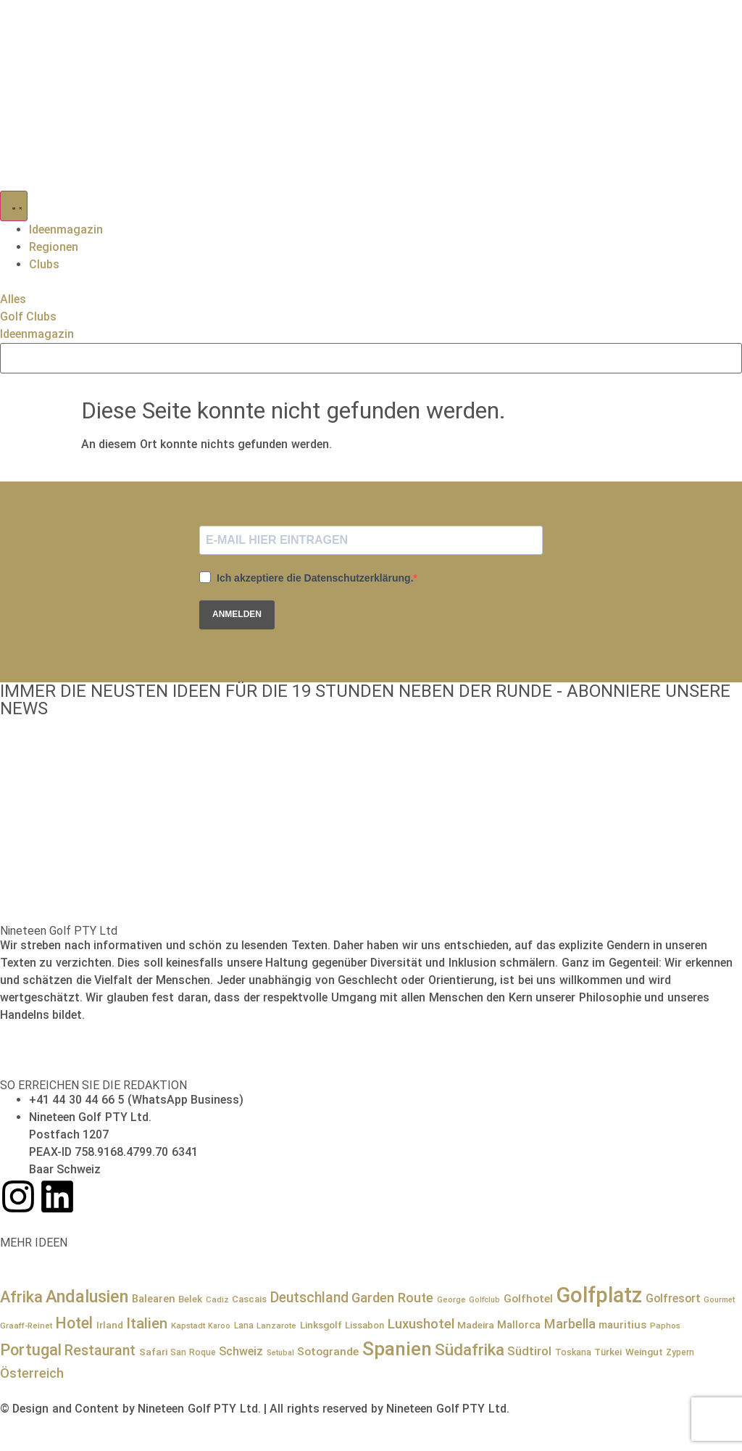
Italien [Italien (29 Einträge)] (146, 1323)
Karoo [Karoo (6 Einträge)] (219, 1326)
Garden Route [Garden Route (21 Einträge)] (392, 1297)
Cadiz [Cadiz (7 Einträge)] (217, 1299)
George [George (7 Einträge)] (451, 1299)
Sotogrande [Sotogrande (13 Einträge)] (328, 1351)
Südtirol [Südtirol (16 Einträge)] (529, 1351)
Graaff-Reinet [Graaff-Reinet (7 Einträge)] (26, 1325)
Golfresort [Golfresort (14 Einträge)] (673, 1298)
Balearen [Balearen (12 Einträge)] (153, 1298)
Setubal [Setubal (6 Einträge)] (280, 1352)
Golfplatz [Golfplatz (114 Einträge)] (599, 1295)
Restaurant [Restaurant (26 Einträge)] (100, 1350)
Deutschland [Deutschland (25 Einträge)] (309, 1297)
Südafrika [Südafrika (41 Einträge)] (469, 1350)
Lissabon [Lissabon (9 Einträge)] (364, 1325)
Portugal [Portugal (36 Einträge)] (31, 1350)
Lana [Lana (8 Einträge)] (244, 1325)
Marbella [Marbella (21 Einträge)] (570, 1323)
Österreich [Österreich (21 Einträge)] (32, 1373)
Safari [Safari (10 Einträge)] (153, 1351)
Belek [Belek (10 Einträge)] (190, 1299)
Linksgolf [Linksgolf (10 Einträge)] (321, 1325)
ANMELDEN (237, 614)
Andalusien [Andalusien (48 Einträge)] (87, 1296)
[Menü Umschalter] (14, 206)
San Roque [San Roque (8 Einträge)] (192, 1352)
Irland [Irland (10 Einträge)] (109, 1325)
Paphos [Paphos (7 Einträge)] (665, 1325)
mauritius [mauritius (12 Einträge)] (622, 1324)
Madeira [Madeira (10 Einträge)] (475, 1325)
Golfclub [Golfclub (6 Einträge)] (484, 1300)
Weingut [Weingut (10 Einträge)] (644, 1351)
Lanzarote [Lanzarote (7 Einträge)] (276, 1325)
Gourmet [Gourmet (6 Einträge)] (719, 1300)
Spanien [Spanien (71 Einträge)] (397, 1349)
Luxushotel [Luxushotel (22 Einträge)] (421, 1324)
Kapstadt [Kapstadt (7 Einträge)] (188, 1325)
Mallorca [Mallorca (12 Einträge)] (519, 1324)
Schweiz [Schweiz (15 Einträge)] (241, 1351)
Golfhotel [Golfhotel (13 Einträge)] (528, 1298)
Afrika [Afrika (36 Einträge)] (21, 1297)
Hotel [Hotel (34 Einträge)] (74, 1323)
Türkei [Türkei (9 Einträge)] (608, 1352)
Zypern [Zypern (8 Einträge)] (680, 1352)
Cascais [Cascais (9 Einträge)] (249, 1299)
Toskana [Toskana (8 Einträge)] (573, 1352)
